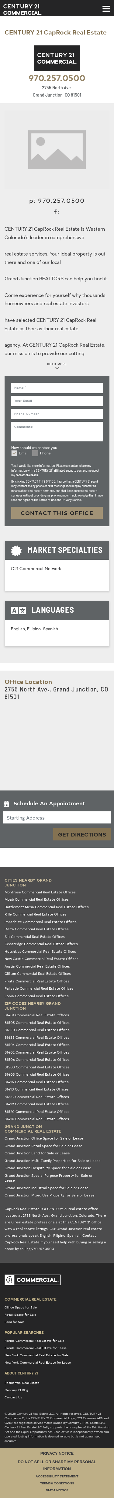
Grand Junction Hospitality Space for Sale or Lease (48, 1168)
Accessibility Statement (57, 1476)
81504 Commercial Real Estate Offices (37, 1044)
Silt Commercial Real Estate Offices (35, 936)
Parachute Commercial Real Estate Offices (41, 921)
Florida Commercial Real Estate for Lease (36, 1348)
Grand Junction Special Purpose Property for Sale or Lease (49, 1178)
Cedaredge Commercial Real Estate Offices (41, 944)
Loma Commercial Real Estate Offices (37, 996)
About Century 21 (21, 1373)
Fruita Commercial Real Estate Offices (37, 981)
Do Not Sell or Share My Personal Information (57, 1465)
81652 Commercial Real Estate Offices (37, 1096)
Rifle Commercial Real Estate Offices (36, 914)
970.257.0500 (57, 77)
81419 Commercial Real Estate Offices (37, 1104)
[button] (57, 804)
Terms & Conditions (57, 1483)
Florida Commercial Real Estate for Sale (34, 1340)
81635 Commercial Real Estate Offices (37, 1037)
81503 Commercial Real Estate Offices (37, 1067)
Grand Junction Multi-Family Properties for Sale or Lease (53, 1160)
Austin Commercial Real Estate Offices (37, 966)
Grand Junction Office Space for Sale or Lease (44, 1138)
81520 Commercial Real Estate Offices (37, 1111)
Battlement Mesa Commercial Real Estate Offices (47, 907)
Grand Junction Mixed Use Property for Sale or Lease (50, 1195)
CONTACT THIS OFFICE (57, 512)
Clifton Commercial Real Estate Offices (38, 973)
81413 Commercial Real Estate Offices (37, 1089)
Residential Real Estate (22, 1383)
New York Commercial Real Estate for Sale (36, 1355)
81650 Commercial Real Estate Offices (37, 1030)
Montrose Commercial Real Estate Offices (40, 892)
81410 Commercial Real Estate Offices (37, 1119)
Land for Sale (14, 1322)
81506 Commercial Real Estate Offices (37, 1059)
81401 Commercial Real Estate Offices (37, 1015)
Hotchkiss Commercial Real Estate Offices (40, 951)
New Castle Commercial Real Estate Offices (41, 958)
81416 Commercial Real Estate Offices (37, 1082)
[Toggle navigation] (106, 6)
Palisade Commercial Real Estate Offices (39, 988)
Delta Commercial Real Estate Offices (37, 929)
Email (23, 453)
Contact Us (13, 1397)
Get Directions (82, 834)
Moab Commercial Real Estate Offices (37, 899)
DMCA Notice (57, 1490)
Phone (45, 453)
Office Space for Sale (21, 1307)
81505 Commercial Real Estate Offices (37, 1022)
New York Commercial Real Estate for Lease (38, 1362)
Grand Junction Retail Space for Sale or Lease (43, 1145)
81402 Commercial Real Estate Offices (37, 1052)
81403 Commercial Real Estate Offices (37, 1074)
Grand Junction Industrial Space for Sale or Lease (46, 1188)
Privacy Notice (57, 1453)
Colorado (86, 1215)
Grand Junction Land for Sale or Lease (37, 1153)
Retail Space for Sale (20, 1314)
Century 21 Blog (16, 1390)
